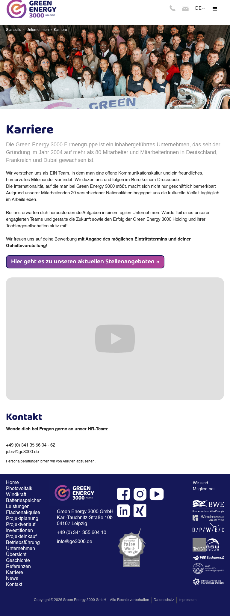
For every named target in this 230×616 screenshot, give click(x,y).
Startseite (13, 30)
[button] (215, 9)
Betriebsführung (21, 542)
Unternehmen (37, 30)
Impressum (187, 600)
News (12, 578)
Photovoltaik (19, 488)
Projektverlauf (20, 524)
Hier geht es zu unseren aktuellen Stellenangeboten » (85, 262)
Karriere (60, 30)
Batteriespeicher (21, 500)
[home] (42, 9)
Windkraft (16, 494)
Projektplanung (21, 518)
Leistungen (18, 506)
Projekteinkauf (21, 536)
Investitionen (19, 530)
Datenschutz (164, 600)
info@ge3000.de (74, 542)
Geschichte (18, 560)
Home (12, 482)
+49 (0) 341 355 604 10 (81, 533)
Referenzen (18, 566)
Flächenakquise (21, 512)
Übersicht (16, 554)
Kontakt (14, 584)
